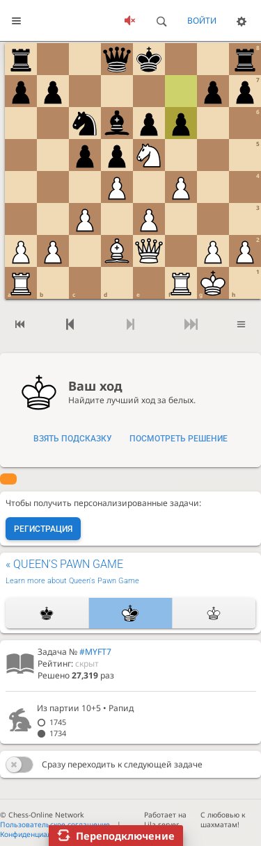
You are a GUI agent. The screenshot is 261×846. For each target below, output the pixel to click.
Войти (201, 20)
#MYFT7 (95, 652)
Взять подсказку (72, 439)
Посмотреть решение (178, 439)
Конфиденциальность (37, 834)
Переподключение (125, 836)
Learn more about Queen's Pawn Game (72, 580)
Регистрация (43, 529)
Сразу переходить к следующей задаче (122, 764)
